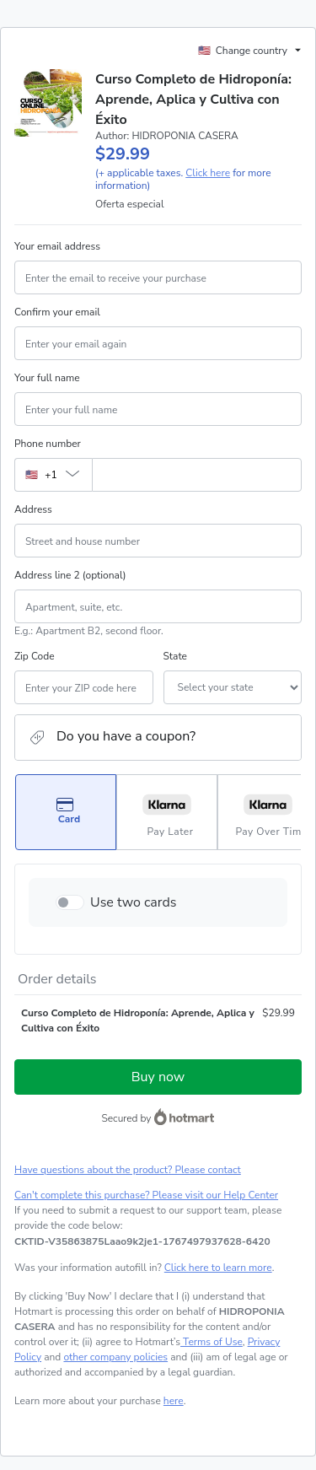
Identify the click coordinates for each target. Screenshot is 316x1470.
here (173, 1401)
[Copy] (142, 1241)
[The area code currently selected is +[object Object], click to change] (53, 475)
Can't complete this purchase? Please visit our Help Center (146, 1195)
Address (33, 509)
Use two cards (133, 902)
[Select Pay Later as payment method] (167, 812)
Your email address (57, 246)
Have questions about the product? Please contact (127, 1170)
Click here (207, 173)
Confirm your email (57, 312)
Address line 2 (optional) (70, 575)
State (175, 656)
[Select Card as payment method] (65, 812)
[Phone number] (197, 475)
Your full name (47, 378)
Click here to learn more (218, 1267)
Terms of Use (211, 1342)
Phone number (47, 443)
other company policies (115, 1357)
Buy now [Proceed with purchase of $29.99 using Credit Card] (158, 1077)
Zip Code (34, 656)
